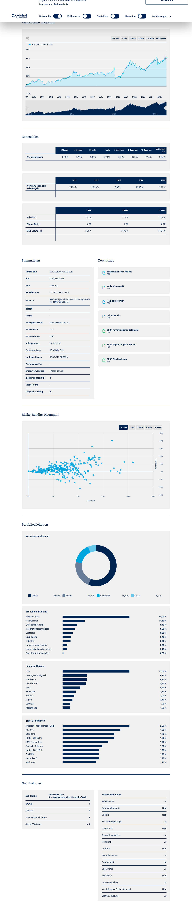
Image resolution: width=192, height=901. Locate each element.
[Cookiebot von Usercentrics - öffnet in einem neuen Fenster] (19, 37)
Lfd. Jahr (123, 427)
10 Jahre (157, 427)
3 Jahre (140, 427)
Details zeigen (159, 37)
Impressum (45, 25)
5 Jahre (149, 427)
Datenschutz (61, 25)
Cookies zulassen (167, 8)
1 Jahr (132, 427)
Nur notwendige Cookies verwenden (167, 20)
